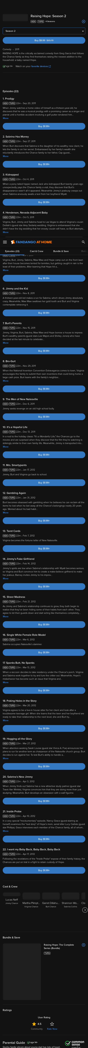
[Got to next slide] (85, 831)
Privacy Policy (47, 1012)
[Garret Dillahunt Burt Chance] (51, 831)
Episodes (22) (12, 14)
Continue (56, 1042)
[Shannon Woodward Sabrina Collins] (71, 831)
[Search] (83, 5)
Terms (69, 1008)
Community (37, 950)
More (5, 39)
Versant (32, 1008)
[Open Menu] (5, 5)
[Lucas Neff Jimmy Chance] (12, 831)
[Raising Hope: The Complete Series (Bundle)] (64, 867)
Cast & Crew (36, 14)
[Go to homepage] (31, 5)
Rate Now (52, 950)
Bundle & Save (61, 14)
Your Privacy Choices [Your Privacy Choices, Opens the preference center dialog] (31, 1042)
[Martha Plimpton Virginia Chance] (31, 831)
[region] (44, 1026)
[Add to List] (83, 866)
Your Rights (17, 1018)
